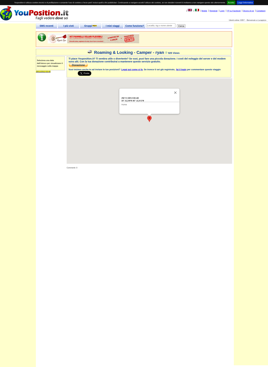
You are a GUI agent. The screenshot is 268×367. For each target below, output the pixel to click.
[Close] (175, 93)
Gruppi (90, 25)
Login (222, 11)
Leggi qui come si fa (132, 69)
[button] (149, 119)
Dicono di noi (248, 11)
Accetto (231, 3)
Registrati (213, 11)
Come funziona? (134, 25)
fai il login (181, 69)
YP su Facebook (234, 11)
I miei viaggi (112, 25)
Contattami (260, 11)
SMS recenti (46, 25)
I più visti (68, 25)
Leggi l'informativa (245, 3)
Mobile (204, 11)
